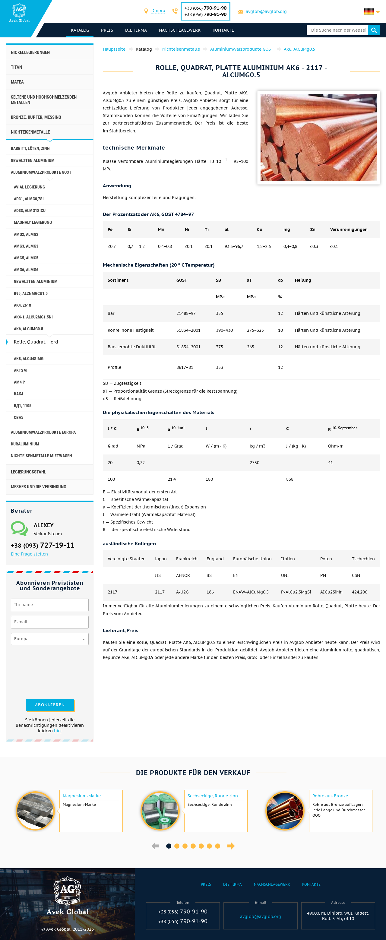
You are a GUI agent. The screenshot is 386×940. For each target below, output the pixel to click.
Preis (107, 30)
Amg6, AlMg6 (26, 269)
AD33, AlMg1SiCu (30, 210)
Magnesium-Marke (82, 796)
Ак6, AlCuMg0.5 (28, 328)
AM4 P (19, 382)
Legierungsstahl (28, 472)
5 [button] (201, 846)
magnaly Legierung (33, 222)
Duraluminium (25, 444)
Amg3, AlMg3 (26, 246)
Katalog (80, 30)
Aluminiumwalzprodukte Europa (43, 432)
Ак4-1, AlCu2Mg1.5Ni (33, 317)
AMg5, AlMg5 (26, 257)
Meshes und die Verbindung (38, 486)
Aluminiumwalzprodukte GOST (41, 172)
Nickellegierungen (30, 52)
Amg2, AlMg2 (26, 234)
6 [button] (209, 846)
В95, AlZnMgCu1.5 (31, 293)
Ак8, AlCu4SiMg (28, 358)
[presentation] (35, 671)
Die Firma (136, 30)
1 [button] (168, 846)
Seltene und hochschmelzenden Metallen (44, 99)
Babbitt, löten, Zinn (30, 148)
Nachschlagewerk (180, 30)
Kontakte (223, 30)
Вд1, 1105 (22, 405)
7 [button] (217, 846)
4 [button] (193, 846)
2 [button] (176, 846)
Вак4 (18, 393)
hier (58, 730)
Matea (17, 82)
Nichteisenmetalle (30, 132)
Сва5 (18, 417)
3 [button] (185, 846)
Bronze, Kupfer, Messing (36, 117)
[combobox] (158, 11)
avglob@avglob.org (266, 11)
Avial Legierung (29, 187)
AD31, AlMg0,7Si (29, 198)
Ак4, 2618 (22, 305)
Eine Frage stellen (29, 554)
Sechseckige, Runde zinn (213, 796)
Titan (16, 67)
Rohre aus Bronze (330, 796)
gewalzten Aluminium (33, 160)
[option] (68, 811)
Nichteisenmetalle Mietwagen (41, 455)
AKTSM (20, 370)
